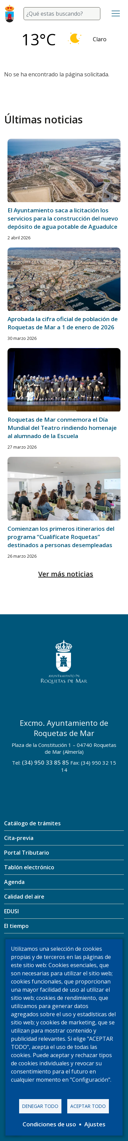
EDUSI (11, 911)
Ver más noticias (65, 574)
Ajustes (94, 1124)
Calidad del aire (24, 896)
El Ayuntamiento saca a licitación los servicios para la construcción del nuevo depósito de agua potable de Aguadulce (63, 218)
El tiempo (16, 926)
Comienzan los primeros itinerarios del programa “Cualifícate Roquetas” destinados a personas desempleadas (61, 537)
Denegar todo (40, 1106)
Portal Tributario (26, 852)
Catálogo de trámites (32, 823)
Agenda (14, 882)
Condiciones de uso (49, 1124)
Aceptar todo (88, 1106)
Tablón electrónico (29, 867)
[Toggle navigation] (116, 13)
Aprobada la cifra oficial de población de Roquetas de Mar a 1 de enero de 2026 (63, 323)
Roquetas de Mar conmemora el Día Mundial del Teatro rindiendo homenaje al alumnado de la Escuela (62, 428)
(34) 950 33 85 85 (45, 762)
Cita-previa (18, 838)
